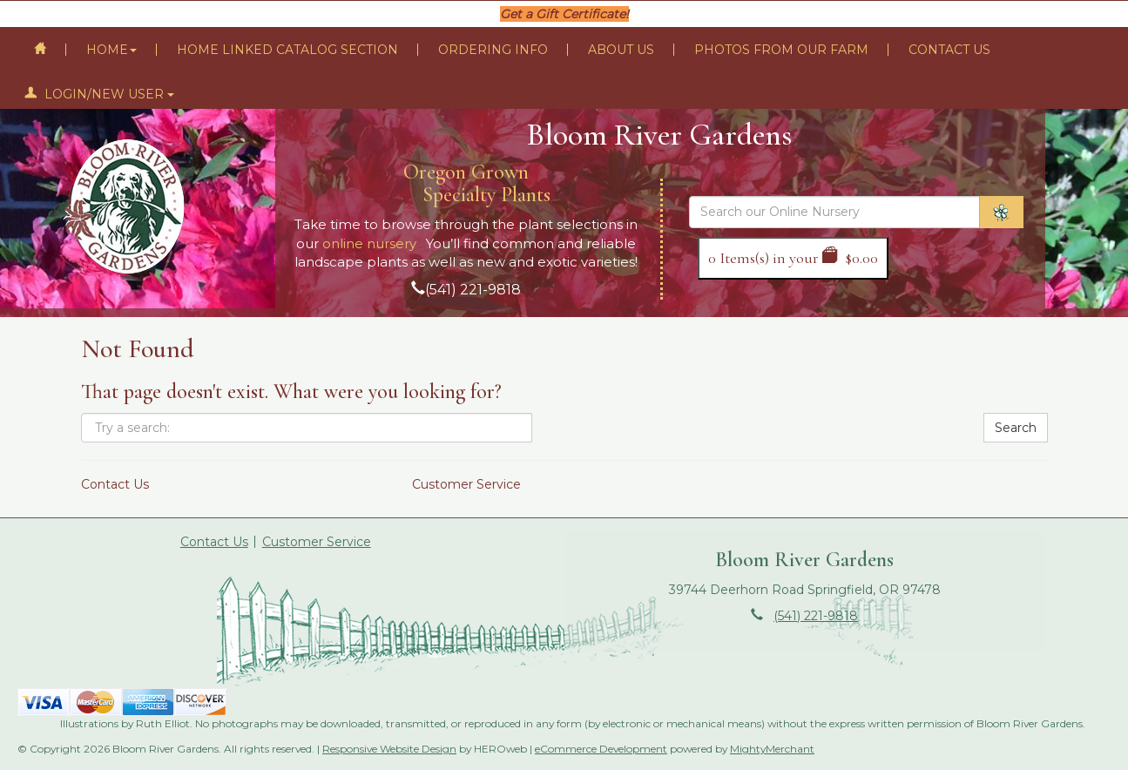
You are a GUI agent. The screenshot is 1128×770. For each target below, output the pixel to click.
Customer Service (466, 484)
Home (111, 49)
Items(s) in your (793, 257)
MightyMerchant (772, 748)
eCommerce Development (601, 748)
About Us (621, 49)
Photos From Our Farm (781, 49)
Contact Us (949, 49)
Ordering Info (493, 49)
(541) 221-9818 (473, 289)
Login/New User (99, 94)
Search (1016, 428)
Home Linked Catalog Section (287, 49)
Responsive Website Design (389, 748)
